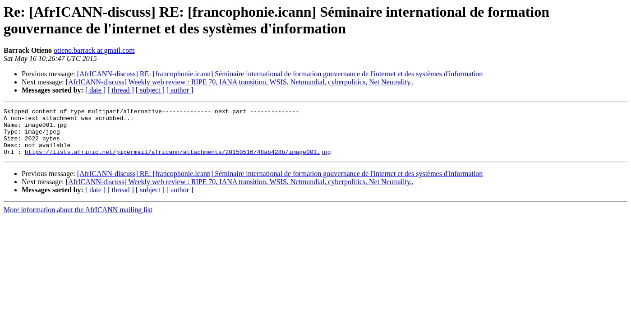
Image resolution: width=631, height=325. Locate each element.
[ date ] (95, 90)
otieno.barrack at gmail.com (94, 50)
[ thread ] (120, 90)
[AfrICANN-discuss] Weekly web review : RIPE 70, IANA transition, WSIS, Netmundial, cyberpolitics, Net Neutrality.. (240, 82)
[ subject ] (150, 90)
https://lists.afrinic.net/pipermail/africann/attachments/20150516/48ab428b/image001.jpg (178, 161)
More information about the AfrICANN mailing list (78, 219)
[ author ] (179, 90)
